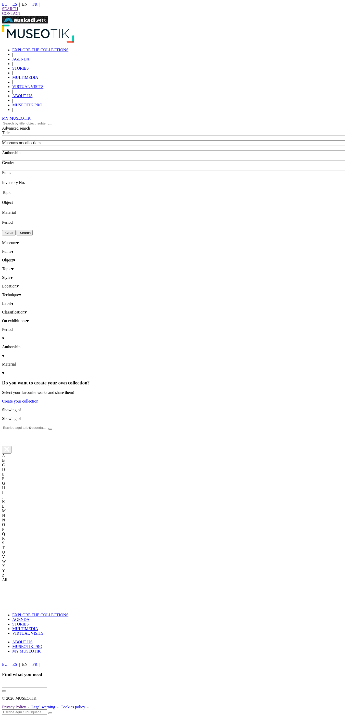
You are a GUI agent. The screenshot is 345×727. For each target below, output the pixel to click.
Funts (6, 172)
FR (35, 4)
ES (15, 4)
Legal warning (43, 707)
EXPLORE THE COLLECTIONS (40, 50)
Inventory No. (13, 182)
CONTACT (11, 13)
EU (5, 4)
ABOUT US (22, 96)
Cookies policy (72, 707)
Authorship (11, 153)
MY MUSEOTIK (16, 118)
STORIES (20, 68)
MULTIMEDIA (25, 77)
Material (9, 212)
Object (7, 202)
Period (7, 222)
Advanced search (16, 128)
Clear (9, 233)
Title (6, 133)
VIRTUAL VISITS (27, 86)
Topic (6, 192)
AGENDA (21, 59)
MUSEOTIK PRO (27, 105)
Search (25, 233)
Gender (8, 162)
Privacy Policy (14, 707)
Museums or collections (21, 143)
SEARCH (10, 9)
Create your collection (20, 401)
